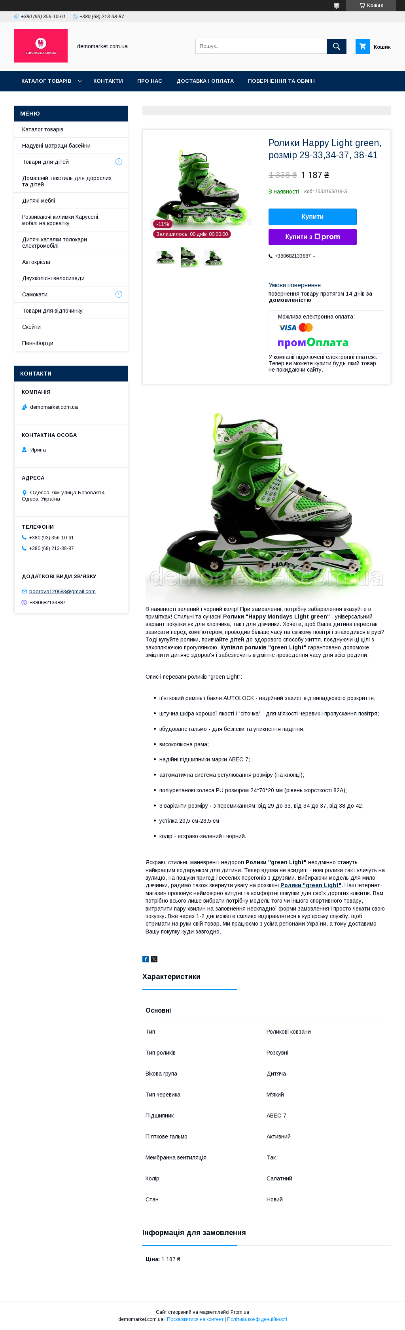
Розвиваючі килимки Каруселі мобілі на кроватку (60, 220)
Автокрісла (36, 262)
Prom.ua (240, 1312)
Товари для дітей (45, 162)
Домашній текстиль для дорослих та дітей (67, 181)
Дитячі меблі (38, 200)
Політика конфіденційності (257, 1319)
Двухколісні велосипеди (53, 278)
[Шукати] (336, 46)
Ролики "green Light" (310, 885)
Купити (313, 216)
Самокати (34, 294)
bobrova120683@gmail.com (62, 591)
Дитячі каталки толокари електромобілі (54, 242)
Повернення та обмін (281, 81)
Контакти (108, 81)
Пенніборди (37, 343)
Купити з (312, 237)
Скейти (31, 327)
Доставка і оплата (205, 81)
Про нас (149, 81)
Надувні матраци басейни (56, 145)
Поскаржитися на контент (195, 1319)
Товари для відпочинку (52, 310)
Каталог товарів (46, 81)
